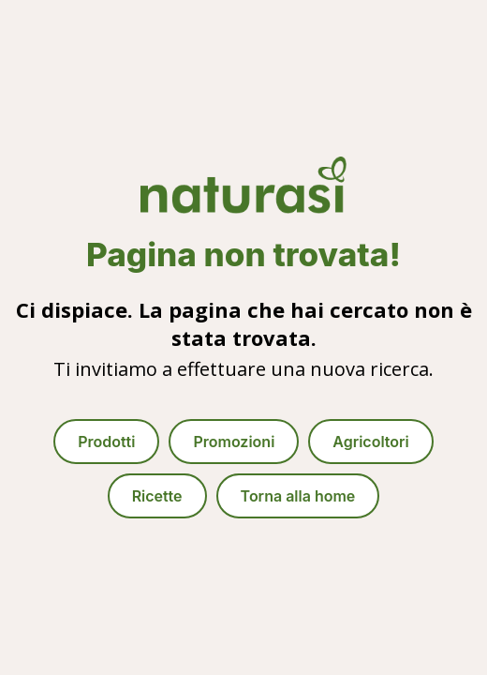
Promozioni (233, 441)
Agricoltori (370, 441)
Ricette (157, 496)
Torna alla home (298, 496)
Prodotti (106, 441)
